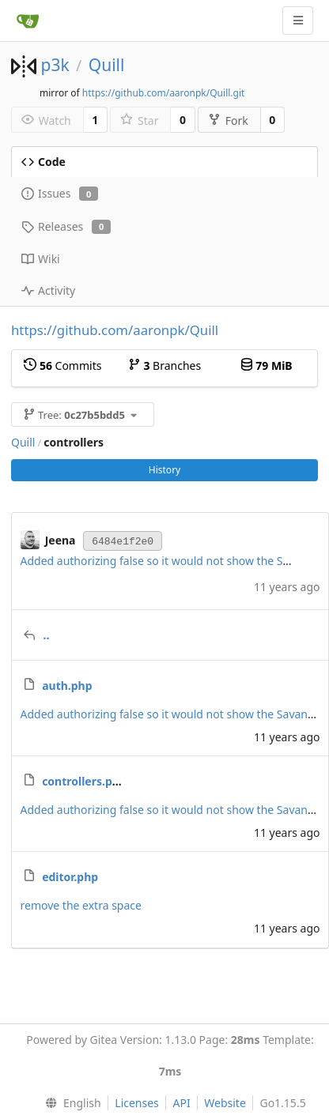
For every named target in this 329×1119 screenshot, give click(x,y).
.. (46, 634)
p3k (54, 65)
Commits (62, 365)
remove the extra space (81, 905)
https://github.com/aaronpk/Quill (114, 330)
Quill (107, 65)
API (181, 1102)
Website (225, 1102)
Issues (59, 193)
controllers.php (84, 781)
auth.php (67, 685)
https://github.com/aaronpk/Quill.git (163, 93)
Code (43, 161)
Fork (228, 120)
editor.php (70, 876)
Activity (48, 290)
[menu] (69, 1103)
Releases (66, 226)
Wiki (40, 258)
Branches (164, 365)
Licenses (137, 1102)
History (164, 470)
